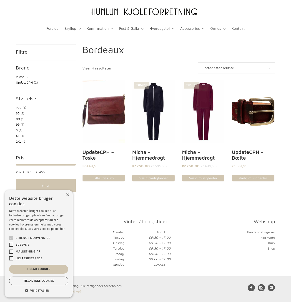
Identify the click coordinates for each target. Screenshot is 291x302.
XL (18, 136)
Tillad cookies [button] (38, 269)
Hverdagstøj (160, 28)
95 (18, 124)
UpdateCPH (24, 82)
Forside (52, 28)
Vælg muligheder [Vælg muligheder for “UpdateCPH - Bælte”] (253, 178)
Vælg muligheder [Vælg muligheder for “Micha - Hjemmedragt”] (153, 178)
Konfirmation (98, 28)
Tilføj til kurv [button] (103, 178)
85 (18, 113)
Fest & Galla (129, 28)
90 (18, 119)
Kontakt (238, 28)
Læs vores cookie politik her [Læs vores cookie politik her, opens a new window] (46, 229)
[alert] (39, 243)
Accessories (190, 28)
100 (19, 108)
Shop (271, 248)
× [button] (67, 195)
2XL (18, 142)
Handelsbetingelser (261, 232)
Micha (20, 77)
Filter (46, 186)
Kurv (271, 243)
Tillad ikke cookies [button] (38, 281)
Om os (215, 28)
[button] (38, 290)
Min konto (268, 238)
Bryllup (70, 28)
